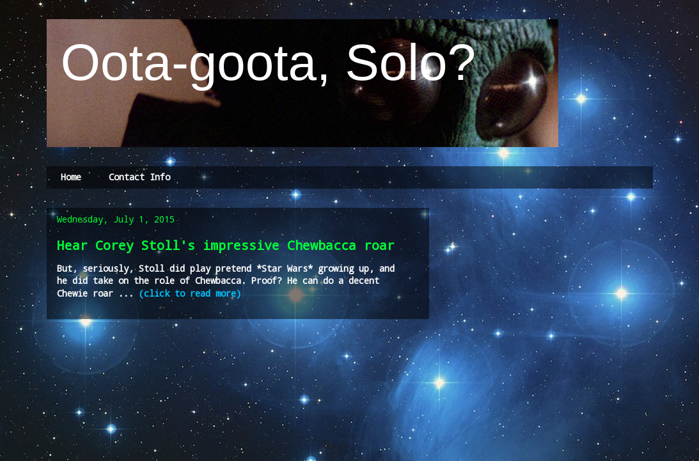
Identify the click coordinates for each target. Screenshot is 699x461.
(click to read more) (190, 293)
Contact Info (139, 177)
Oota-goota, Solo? (261, 62)
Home (71, 177)
